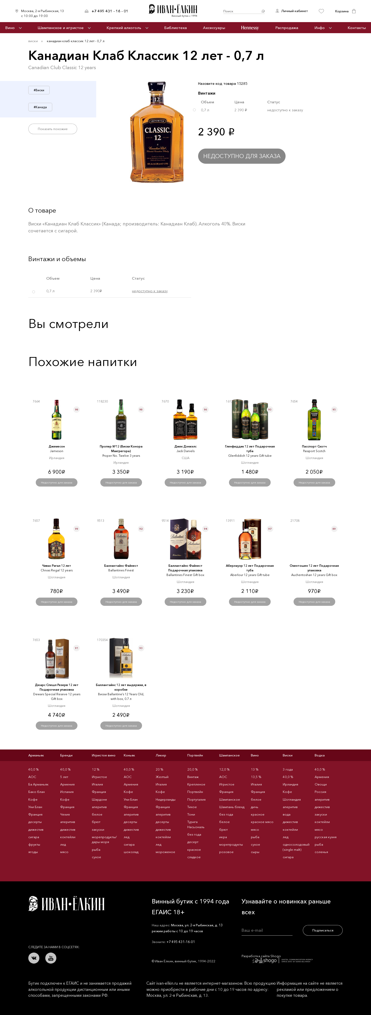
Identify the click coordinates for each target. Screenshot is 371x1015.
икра (223, 837)
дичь (254, 807)
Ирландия (290, 784)
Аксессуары (214, 27)
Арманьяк (36, 755)
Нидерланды (165, 799)
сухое (96, 857)
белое (97, 814)
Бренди (66, 755)
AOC (32, 777)
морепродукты (231, 844)
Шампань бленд (231, 807)
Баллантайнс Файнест (121, 566)
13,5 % (256, 777)
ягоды (33, 852)
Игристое (99, 777)
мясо (64, 852)
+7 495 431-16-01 (180, 942)
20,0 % (192, 769)
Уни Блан (35, 807)
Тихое (192, 807)
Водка (320, 755)
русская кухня (326, 837)
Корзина (342, 11)
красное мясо (262, 822)
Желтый (162, 777)
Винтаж (193, 777)
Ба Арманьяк (38, 784)
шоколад (131, 852)
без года (194, 834)
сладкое (194, 857)
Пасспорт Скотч (314, 446)
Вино (10, 27)
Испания (67, 792)
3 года (288, 769)
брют (96, 822)
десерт (192, 842)
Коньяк (129, 755)
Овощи (321, 784)
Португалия (196, 799)
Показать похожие (53, 129)
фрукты (34, 844)
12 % (95, 769)
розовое (226, 852)
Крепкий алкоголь (124, 27)
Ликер (161, 755)
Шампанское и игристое (61, 27)
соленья (321, 852)
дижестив (35, 829)
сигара (33, 837)
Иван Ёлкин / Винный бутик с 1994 (176, 11)
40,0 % (33, 769)
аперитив (67, 822)
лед (63, 844)
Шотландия (292, 799)
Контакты (357, 27)
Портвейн (195, 755)
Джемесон (57, 446)
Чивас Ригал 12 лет (56, 566)
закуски (98, 829)
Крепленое (196, 784)
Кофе (33, 799)
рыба (96, 849)
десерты (35, 822)
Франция (35, 814)
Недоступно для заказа (241, 156)
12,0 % (224, 769)
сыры (255, 852)
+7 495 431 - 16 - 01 (110, 11)
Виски (33, 41)
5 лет (64, 777)
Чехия (65, 814)
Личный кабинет (294, 11)
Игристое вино (104, 755)
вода (286, 814)
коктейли (67, 837)
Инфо (319, 27)
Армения (67, 784)
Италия (97, 784)
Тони (191, 814)
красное (194, 849)
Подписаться (322, 930)
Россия (320, 792)
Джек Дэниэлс (185, 446)
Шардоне (99, 799)
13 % (254, 769)
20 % (159, 769)
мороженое (165, 852)
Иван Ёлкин (66, 903)
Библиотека (175, 27)
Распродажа (286, 27)
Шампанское (229, 755)
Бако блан (36, 792)
